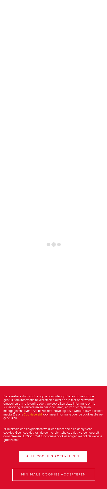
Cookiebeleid (33, 414)
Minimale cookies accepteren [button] (53, 474)
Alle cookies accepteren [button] (52, 456)
